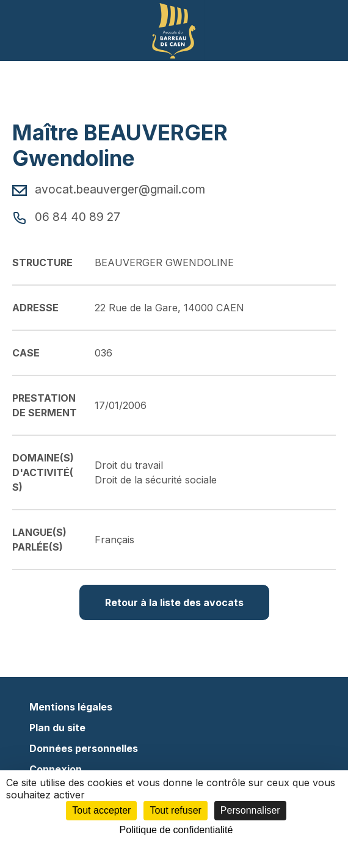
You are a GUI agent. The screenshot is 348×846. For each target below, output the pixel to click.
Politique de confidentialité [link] (176, 830)
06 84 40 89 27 (66, 216)
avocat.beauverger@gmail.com (108, 189)
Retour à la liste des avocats (174, 602)
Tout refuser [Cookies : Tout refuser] (175, 810)
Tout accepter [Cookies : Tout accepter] (101, 810)
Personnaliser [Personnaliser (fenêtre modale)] (250, 810)
